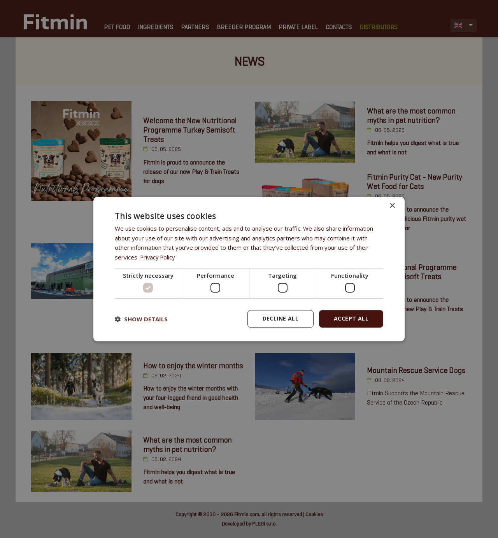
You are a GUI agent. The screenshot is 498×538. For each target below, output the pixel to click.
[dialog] (249, 269)
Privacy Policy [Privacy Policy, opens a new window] (158, 257)
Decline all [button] (280, 318)
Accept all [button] (351, 318)
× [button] (392, 206)
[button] (141, 318)
